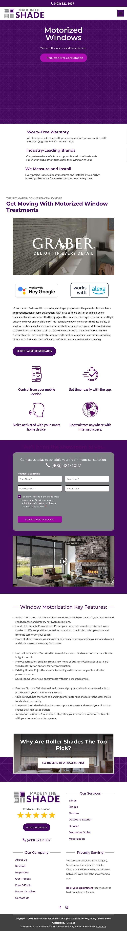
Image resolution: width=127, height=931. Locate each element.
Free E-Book (23, 885)
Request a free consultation (34, 351)
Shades (73, 806)
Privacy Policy (88, 918)
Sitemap (71, 922)
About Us (21, 859)
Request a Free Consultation (65, 57)
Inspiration (22, 872)
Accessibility (58, 922)
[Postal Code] (87, 488)
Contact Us (22, 897)
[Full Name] (40, 479)
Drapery (74, 826)
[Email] (87, 479)
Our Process (23, 878)
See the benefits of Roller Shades (63, 762)
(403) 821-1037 (66, 465)
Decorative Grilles (80, 832)
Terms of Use (104, 918)
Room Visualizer (25, 891)
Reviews (20, 866)
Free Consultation (36, 827)
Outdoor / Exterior (80, 819)
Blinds (73, 800)
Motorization (77, 838)
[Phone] (40, 488)
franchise (101, 926)
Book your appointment (79, 887)
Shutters (74, 813)
